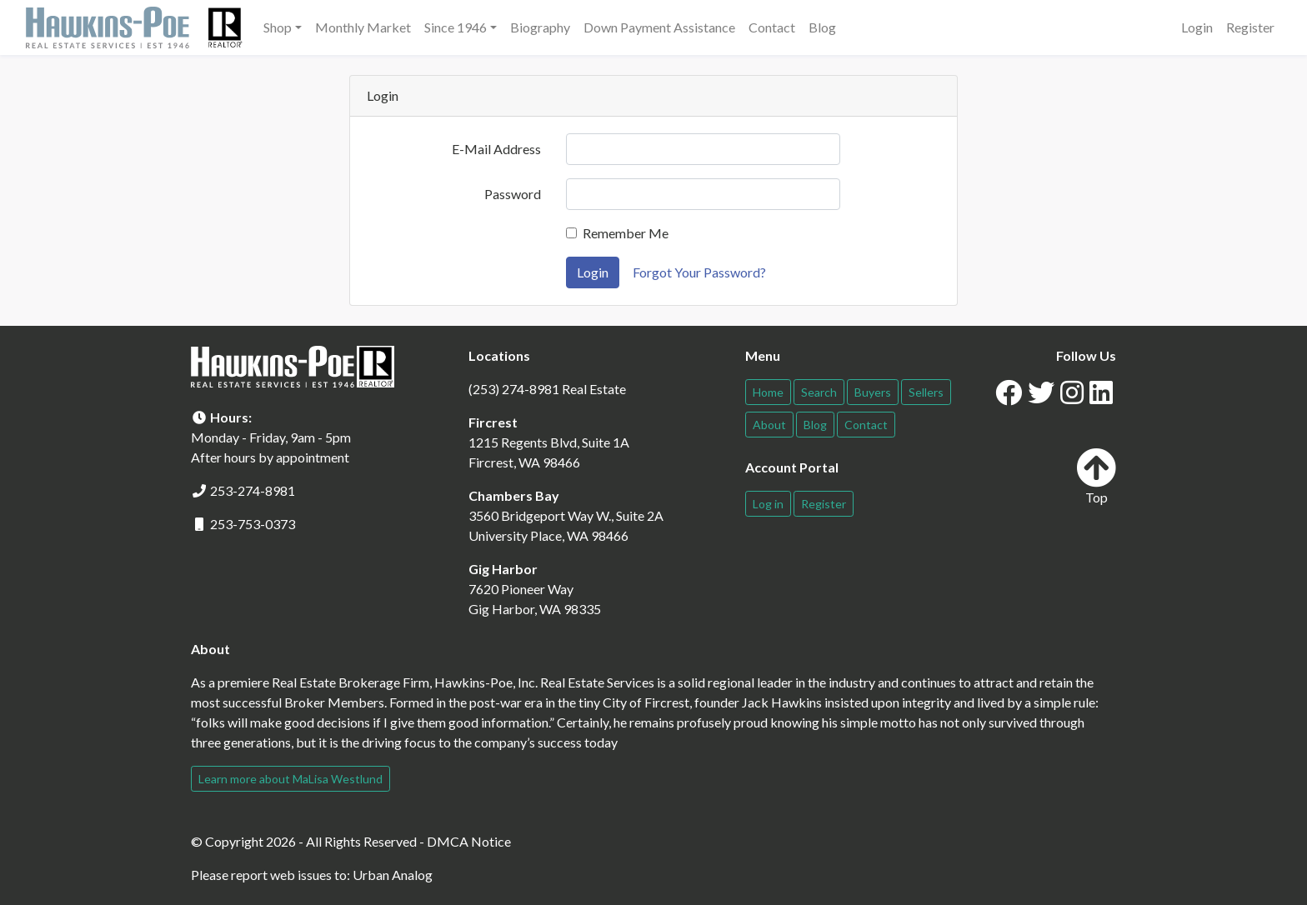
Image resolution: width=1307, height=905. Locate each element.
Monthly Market (363, 27)
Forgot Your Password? (699, 272)
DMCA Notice (469, 841)
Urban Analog (393, 874)
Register (1250, 27)
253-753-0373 (252, 524)
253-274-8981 (252, 490)
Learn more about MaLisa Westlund (290, 779)
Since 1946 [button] (455, 27)
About (769, 425)
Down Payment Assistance (659, 27)
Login (1197, 27)
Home (768, 392)
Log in (768, 504)
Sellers (926, 392)
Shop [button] (277, 27)
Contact (772, 27)
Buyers (872, 392)
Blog (822, 27)
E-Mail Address (496, 149)
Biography (540, 27)
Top (1096, 476)
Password (512, 194)
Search (819, 392)
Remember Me (626, 233)
